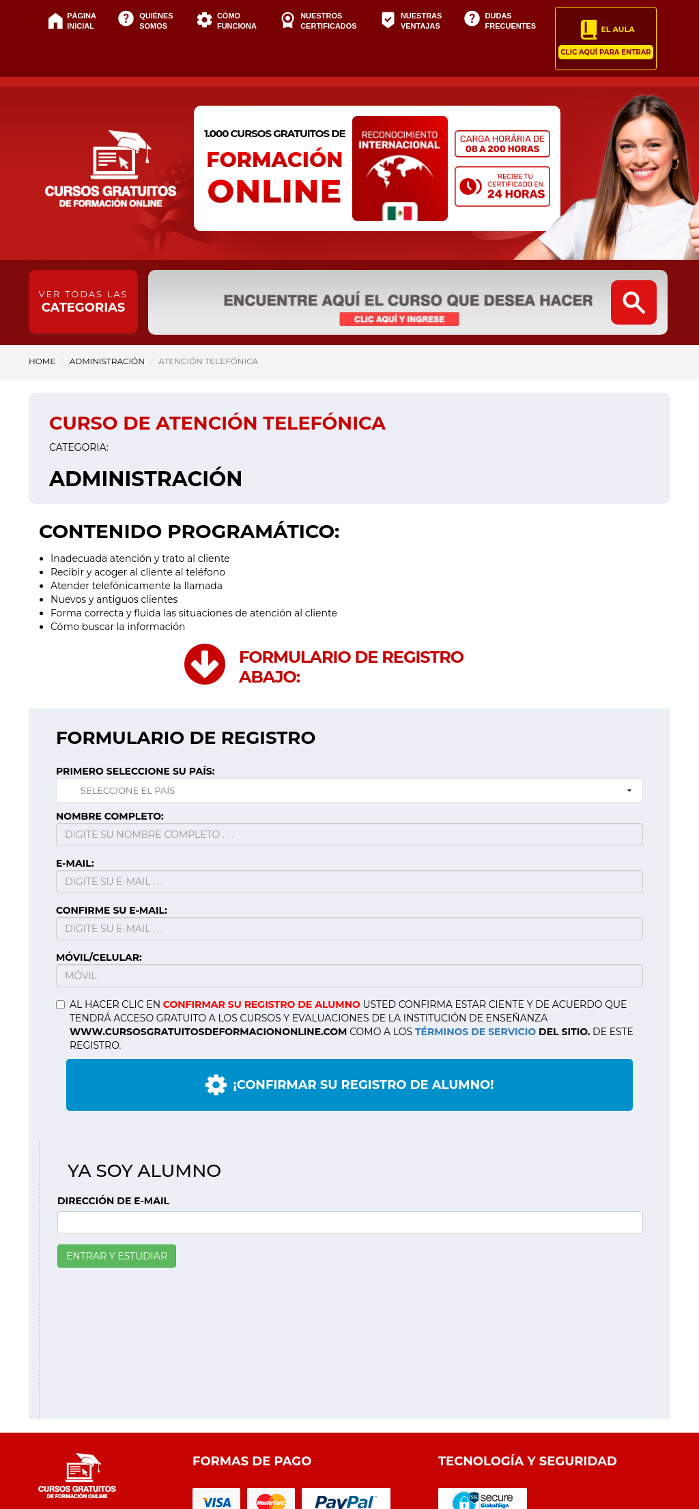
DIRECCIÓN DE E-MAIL (113, 1201)
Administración (107, 361)
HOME (42, 361)
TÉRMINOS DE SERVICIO (475, 1032)
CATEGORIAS (83, 301)
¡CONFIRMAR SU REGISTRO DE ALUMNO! (349, 1085)
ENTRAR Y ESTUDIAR (116, 1256)
